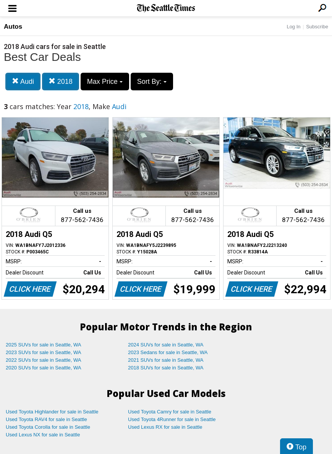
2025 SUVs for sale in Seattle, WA (43, 345)
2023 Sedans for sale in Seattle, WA (167, 352)
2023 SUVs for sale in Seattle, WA (43, 352)
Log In (293, 26)
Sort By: (152, 81)
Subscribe (317, 26)
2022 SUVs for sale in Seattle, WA (43, 360)
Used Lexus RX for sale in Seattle (165, 427)
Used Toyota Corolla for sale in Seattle (48, 427)
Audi (23, 81)
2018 (61, 81)
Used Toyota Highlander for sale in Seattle (52, 412)
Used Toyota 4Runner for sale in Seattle (172, 419)
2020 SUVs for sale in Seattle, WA (43, 368)
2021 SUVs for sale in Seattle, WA (166, 360)
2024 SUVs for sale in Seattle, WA (166, 345)
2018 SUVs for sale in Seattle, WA (166, 368)
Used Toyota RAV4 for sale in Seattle (46, 419)
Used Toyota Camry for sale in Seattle (169, 412)
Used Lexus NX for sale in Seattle (43, 435)
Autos (13, 26)
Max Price (105, 81)
